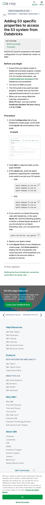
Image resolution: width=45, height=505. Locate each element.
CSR (7, 443)
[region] (22, 488)
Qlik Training (11, 339)
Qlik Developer (12, 335)
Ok (22, 497)
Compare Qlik (11, 418)
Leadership (10, 440)
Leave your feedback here (18, 305)
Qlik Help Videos (13, 332)
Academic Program (14, 450)
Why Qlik (9, 402)
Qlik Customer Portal (14, 345)
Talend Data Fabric (13, 370)
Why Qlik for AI (12, 415)
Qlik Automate (12, 390)
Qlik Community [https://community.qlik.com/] (22, 470)
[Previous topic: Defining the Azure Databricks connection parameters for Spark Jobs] (12, 315)
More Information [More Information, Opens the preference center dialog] (22, 502)
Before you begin (13, 44)
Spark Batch (12, 14)
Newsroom (10, 460)
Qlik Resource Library (15, 349)
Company (10, 436)
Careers (9, 456)
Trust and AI (11, 412)
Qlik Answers (11, 384)
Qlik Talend (10, 364)
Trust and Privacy (13, 408)
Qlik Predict (10, 387)
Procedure (11, 47)
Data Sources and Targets (17, 425)
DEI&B (8, 446)
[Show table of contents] (5, 10)
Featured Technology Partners (18, 422)
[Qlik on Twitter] (34, 470)
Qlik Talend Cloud (13, 367)
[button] (38, 185)
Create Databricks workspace (21, 79)
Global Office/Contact (15, 463)
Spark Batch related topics (28, 14)
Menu (42, 4)
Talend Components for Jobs (19, 11)
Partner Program (13, 453)
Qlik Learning (11, 342)
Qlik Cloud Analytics (14, 380)
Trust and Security (13, 405)
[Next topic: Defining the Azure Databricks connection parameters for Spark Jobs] (33, 315)
